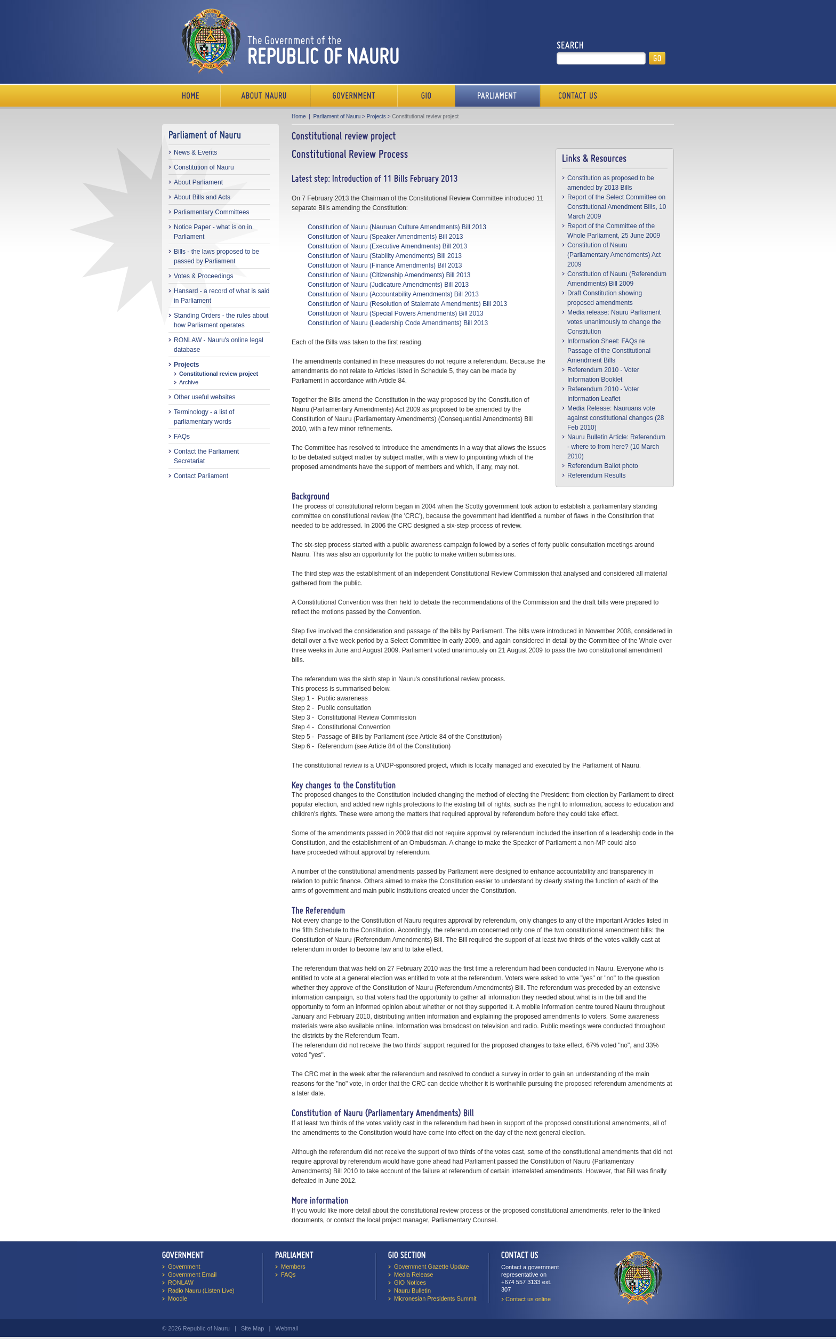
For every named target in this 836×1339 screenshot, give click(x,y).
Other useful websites (204, 397)
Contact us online (528, 1299)
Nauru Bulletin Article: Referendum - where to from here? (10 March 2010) (616, 446)
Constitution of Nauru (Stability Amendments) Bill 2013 (385, 256)
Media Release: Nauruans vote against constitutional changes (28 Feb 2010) (615, 418)
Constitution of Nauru (204, 167)
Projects (186, 364)
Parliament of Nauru (336, 116)
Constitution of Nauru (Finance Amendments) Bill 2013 (385, 265)
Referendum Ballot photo (602, 466)
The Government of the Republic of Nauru (288, 41)
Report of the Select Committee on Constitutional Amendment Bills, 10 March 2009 (616, 206)
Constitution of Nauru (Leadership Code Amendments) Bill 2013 (398, 323)
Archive (188, 382)
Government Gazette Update (431, 1266)
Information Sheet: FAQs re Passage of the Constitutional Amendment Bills (608, 350)
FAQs (182, 436)
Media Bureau (426, 96)
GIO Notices (410, 1282)
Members (293, 1266)
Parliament (497, 96)
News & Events (195, 152)
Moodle (177, 1298)
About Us (265, 96)
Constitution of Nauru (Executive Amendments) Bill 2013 (387, 246)
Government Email (192, 1274)
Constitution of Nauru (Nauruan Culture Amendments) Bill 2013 (397, 227)
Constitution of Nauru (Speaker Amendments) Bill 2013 (385, 236)
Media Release (413, 1274)
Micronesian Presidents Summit (435, 1298)
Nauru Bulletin (412, 1290)
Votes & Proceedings (203, 276)
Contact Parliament (201, 476)
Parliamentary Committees (211, 212)
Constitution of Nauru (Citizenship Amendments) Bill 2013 (389, 275)
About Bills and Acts (202, 197)
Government (354, 96)
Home (191, 96)
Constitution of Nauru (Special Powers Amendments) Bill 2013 (396, 313)
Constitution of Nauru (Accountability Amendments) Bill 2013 (393, 294)
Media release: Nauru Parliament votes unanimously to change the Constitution (614, 322)
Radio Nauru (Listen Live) (201, 1290)
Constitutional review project (218, 373)
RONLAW (181, 1282)
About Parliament (198, 182)
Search (570, 45)
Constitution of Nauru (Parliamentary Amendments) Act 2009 (614, 254)
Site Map (252, 1328)
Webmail (287, 1328)
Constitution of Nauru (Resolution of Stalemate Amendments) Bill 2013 (407, 304)
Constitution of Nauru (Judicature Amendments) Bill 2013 (388, 284)
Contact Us (575, 96)
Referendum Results (596, 475)
